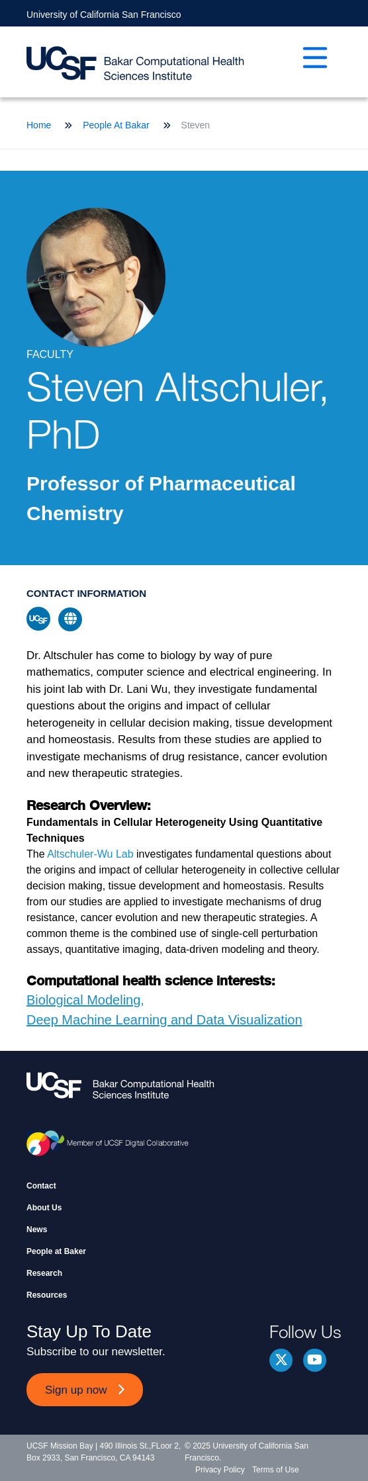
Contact (41, 1185)
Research (44, 1273)
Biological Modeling (83, 1000)
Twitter (281, 1360)
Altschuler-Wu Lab (90, 854)
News (36, 1229)
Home (38, 125)
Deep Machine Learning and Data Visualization (164, 1019)
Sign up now (76, 1390)
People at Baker (56, 1251)
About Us (44, 1207)
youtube (314, 1360)
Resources (46, 1295)
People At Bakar (116, 125)
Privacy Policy (220, 1469)
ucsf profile (38, 619)
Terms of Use (275, 1469)
